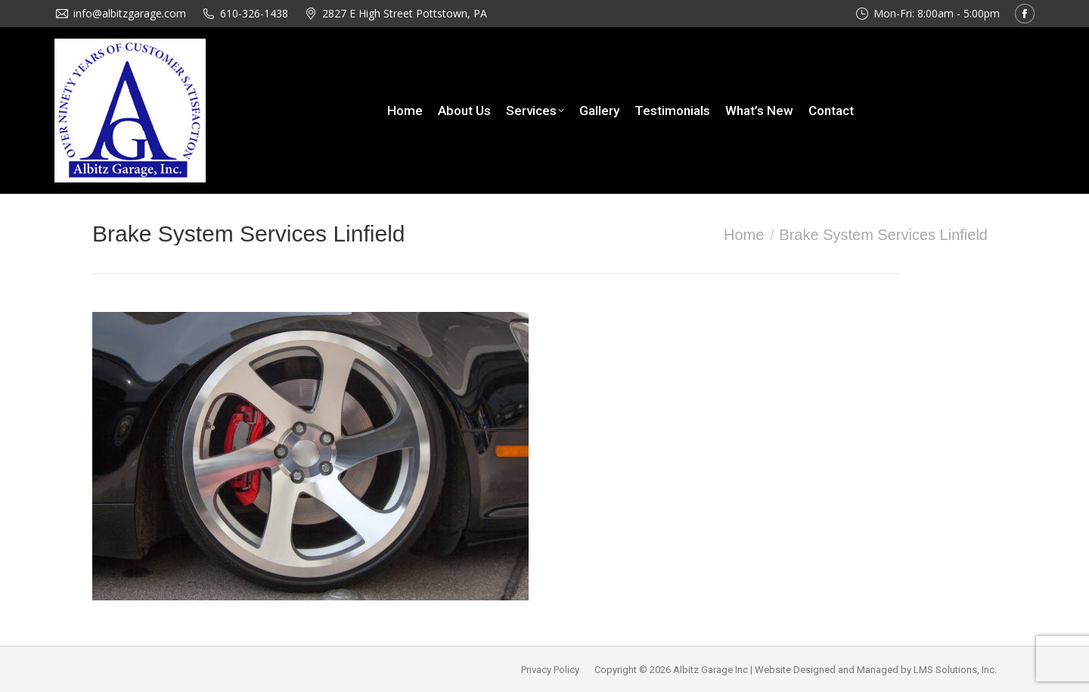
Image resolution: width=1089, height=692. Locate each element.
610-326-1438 (254, 13)
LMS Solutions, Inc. (955, 669)
